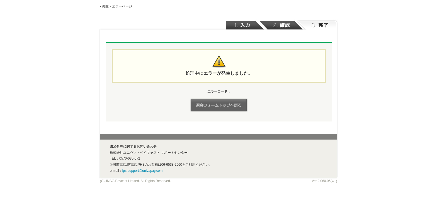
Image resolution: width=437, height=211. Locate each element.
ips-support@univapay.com (142, 171)
